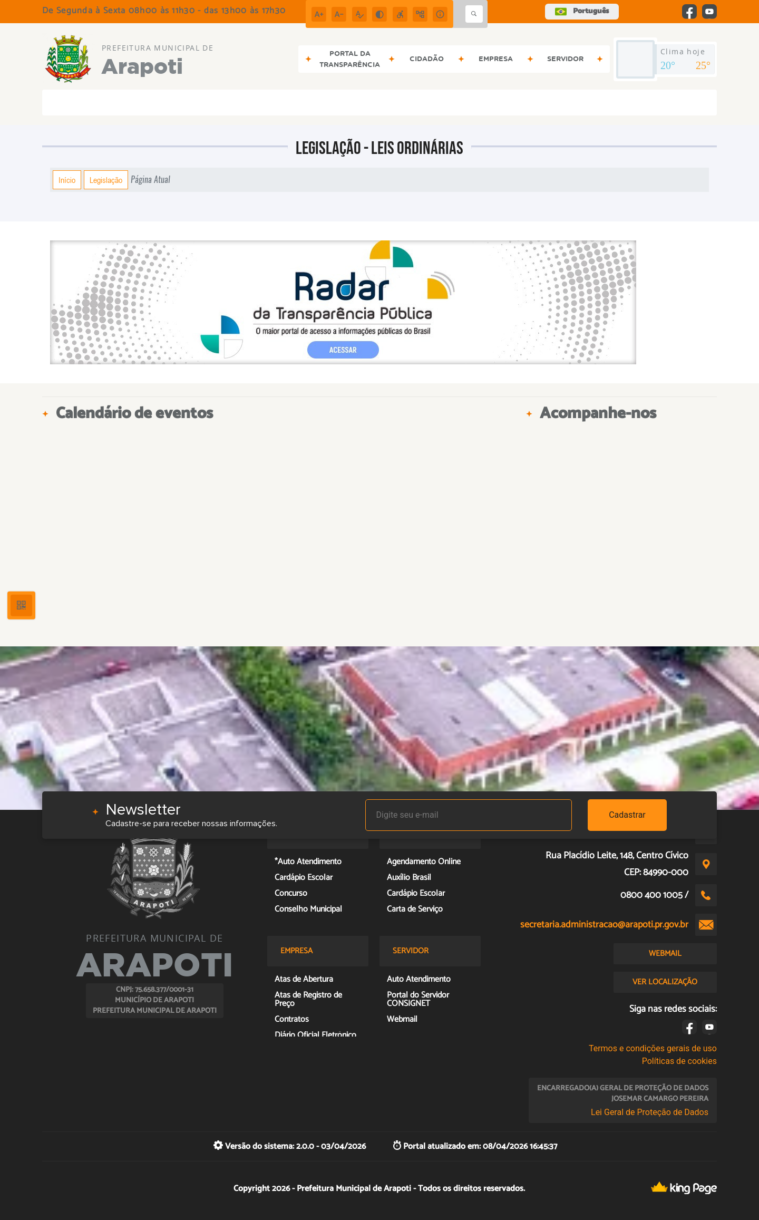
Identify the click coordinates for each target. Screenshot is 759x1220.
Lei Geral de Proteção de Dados (649, 1112)
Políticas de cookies (679, 1061)
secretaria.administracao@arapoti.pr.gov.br (604, 925)
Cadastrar (627, 815)
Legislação (106, 180)
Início (67, 180)
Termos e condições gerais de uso (653, 1048)
